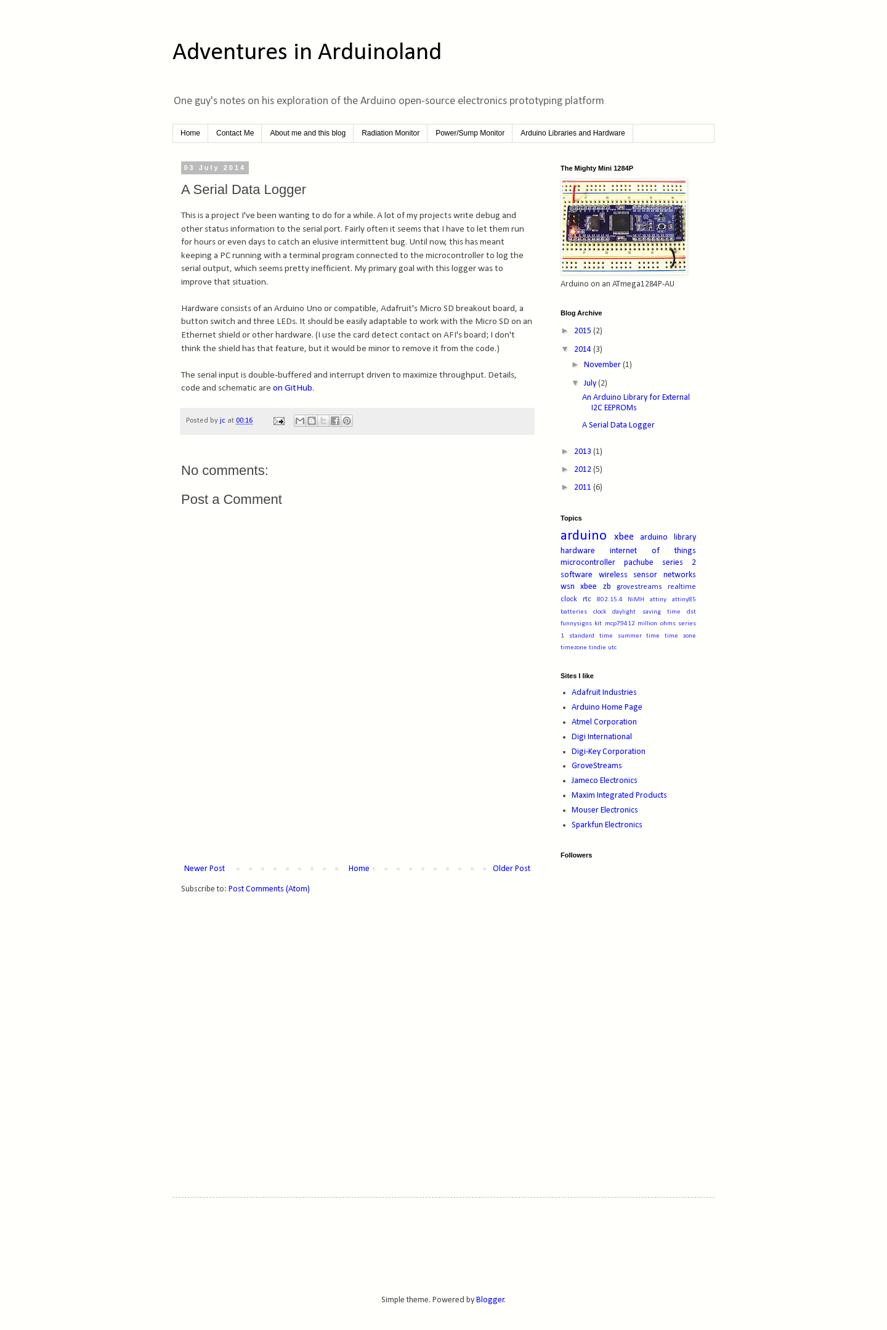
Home (190, 133)
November (603, 365)
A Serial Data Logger (618, 425)
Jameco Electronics (605, 780)
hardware (578, 551)
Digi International (602, 737)
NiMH (636, 599)
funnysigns (576, 623)
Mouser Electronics (605, 810)
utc (612, 647)
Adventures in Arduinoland (307, 53)
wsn (568, 586)
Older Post (511, 869)
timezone (574, 647)
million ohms (656, 623)
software (577, 575)
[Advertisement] (405, 818)
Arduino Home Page (607, 707)
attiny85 (684, 599)
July (591, 383)
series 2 (679, 562)
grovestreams (639, 587)
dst (691, 612)
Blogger (490, 1300)
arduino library (668, 537)
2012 (583, 469)
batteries (574, 612)
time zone (680, 636)
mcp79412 (620, 623)
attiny (658, 599)
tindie (597, 647)
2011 (583, 487)
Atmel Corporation (604, 722)
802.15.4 (610, 599)
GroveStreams (597, 766)
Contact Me (235, 133)
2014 (583, 349)
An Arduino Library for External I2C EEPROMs (636, 403)
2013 (583, 451)
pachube (639, 562)
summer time (639, 636)
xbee (624, 537)
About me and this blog (308, 133)
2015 (583, 331)
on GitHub (292, 388)
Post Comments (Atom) (269, 889)
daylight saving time (646, 612)
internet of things (653, 551)
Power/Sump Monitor (469, 133)
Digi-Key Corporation (609, 751)
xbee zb (595, 586)
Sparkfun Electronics (607, 825)
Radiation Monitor (390, 133)
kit (598, 623)
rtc (587, 599)
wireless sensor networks (647, 575)
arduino (584, 536)
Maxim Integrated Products (619, 795)
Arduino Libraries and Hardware (572, 133)
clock (599, 612)
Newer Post (204, 869)
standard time (591, 636)
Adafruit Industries (604, 692)
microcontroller (588, 562)
